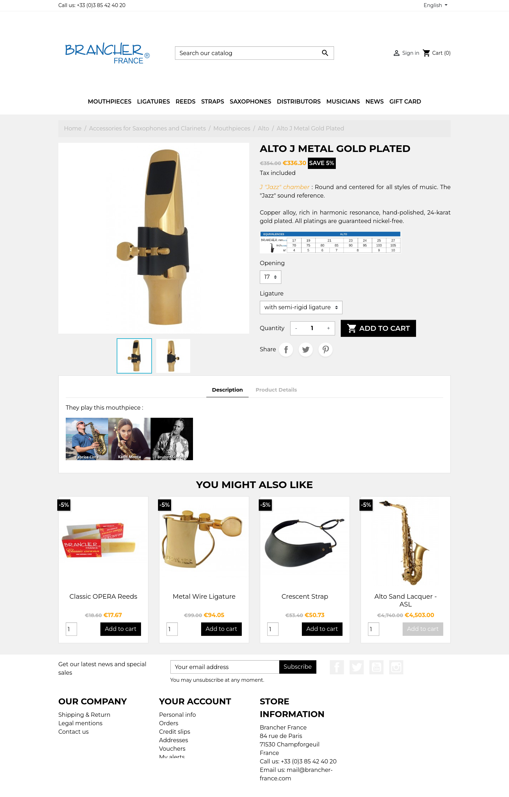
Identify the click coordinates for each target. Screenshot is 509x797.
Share (286, 349)
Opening (272, 263)
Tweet (306, 349)
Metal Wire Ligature (204, 596)
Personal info (177, 714)
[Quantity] (312, 328)
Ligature (271, 293)
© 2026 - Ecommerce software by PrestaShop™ (256, 787)
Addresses (173, 740)
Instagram (396, 667)
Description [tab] (227, 390)
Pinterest (325, 349)
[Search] (254, 53)
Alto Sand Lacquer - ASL (405, 600)
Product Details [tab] (276, 390)
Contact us (73, 731)
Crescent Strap (304, 596)
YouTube (376, 667)
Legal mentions (80, 723)
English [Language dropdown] (434, 5)
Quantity (272, 328)
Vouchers (172, 748)
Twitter (357, 667)
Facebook (337, 667)
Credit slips (174, 731)
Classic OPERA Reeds (104, 596)
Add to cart (378, 328)
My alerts (172, 757)
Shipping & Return (84, 714)
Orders (168, 723)
